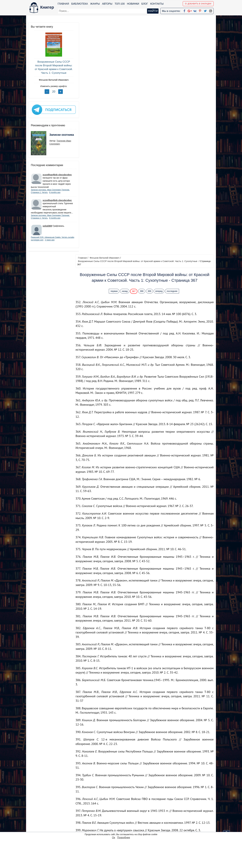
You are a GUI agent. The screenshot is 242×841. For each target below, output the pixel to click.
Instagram (125, 825)
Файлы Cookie (172, 809)
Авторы (107, 3)
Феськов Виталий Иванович (51, 79)
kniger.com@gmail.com (184, 801)
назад (125, 59)
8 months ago (54, 191)
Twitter (124, 821)
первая (114, 59)
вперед (159, 59)
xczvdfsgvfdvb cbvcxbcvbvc (57, 173)
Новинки (133, 3)
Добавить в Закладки (198, 3)
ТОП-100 (120, 3)
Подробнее (123, 837)
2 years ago (56, 242)
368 (142, 59)
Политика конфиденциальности (182, 805)
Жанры (95, 3)
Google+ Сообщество (133, 809)
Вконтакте (126, 813)
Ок (113, 837)
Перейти (150, 779)
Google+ (125, 805)
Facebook (125, 801)
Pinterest (125, 817)
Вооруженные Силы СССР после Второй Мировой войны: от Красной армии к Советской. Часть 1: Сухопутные (51, 67)
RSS (122, 829)
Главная (63, 3)
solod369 (47, 228)
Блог (145, 3)
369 (150, 59)
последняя (172, 59)
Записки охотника (55, 135)
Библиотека (79, 3)
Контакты (157, 3)
